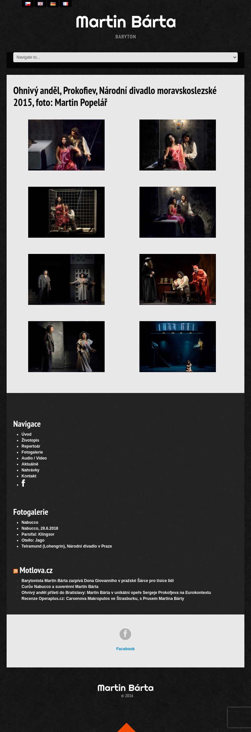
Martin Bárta (125, 21)
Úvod (26, 434)
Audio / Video (34, 458)
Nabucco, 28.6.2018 (40, 528)
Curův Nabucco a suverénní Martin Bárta (60, 586)
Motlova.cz (36, 569)
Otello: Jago (33, 540)
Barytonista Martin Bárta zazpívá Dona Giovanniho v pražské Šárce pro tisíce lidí (98, 580)
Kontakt (29, 476)
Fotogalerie (32, 452)
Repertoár (31, 446)
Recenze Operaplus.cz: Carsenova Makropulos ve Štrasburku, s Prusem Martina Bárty (103, 598)
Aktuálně (30, 464)
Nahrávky (30, 470)
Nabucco (30, 522)
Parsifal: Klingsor (38, 534)
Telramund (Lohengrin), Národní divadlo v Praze (67, 546)
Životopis (30, 440)
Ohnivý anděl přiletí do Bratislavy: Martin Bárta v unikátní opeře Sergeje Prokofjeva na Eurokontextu (116, 592)
